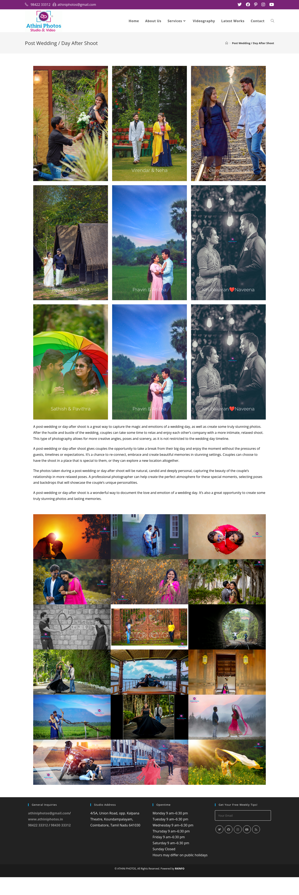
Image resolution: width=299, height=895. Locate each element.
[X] (219, 847)
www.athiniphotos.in (45, 837)
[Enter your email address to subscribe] (243, 833)
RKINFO (179, 886)
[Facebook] (229, 847)
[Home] (226, 43)
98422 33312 (38, 843)
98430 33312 (61, 843)
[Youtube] (247, 847)
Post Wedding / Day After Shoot (253, 43)
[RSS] (256, 847)
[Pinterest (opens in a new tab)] (255, 4)
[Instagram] (238, 847)
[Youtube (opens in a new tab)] (270, 4)
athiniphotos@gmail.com (49, 831)
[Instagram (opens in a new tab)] (263, 4)
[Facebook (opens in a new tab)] (248, 4)
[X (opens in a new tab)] (239, 4)
